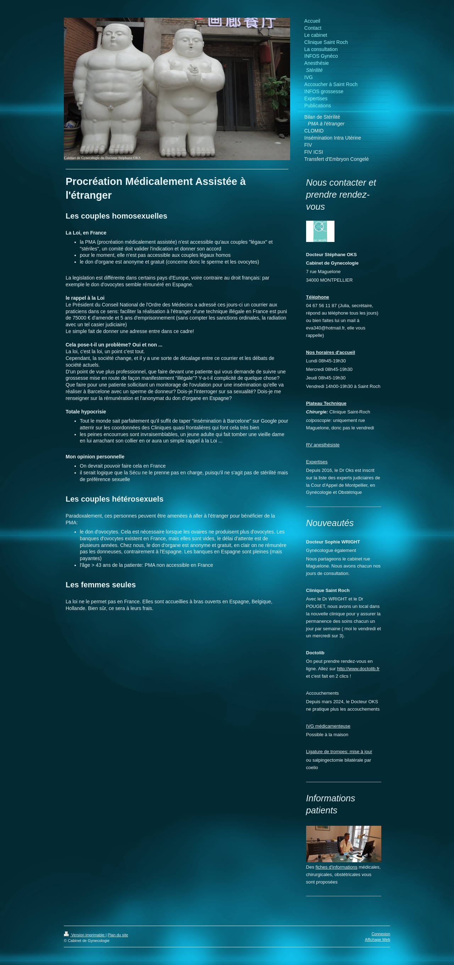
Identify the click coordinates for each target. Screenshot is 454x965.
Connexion (380, 934)
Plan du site (118, 935)
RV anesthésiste (322, 444)
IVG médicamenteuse (328, 726)
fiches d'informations (337, 867)
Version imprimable (85, 935)
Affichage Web (377, 939)
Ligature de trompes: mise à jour (339, 751)
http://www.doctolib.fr (358, 668)
